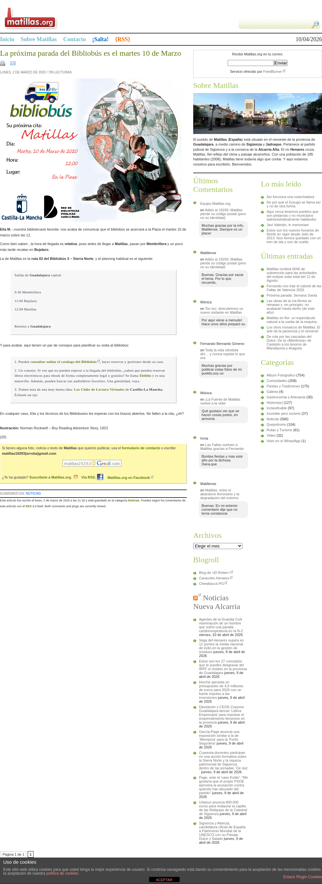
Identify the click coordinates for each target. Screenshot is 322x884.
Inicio (7, 39)
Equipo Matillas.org (215, 203)
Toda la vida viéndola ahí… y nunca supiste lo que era (222, 354)
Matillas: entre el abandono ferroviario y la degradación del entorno (219, 494)
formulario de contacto (141, 448)
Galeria (272, 392)
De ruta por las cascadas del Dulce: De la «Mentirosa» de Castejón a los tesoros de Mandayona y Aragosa (289, 342)
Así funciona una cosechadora (290, 197)
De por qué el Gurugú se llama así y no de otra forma (294, 204)
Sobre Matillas (39, 39)
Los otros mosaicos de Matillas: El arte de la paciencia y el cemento (293, 329)
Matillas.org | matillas (80, 18)
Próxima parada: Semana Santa (292, 295)
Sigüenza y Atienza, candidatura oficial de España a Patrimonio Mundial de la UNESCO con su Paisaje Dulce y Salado (222, 831)
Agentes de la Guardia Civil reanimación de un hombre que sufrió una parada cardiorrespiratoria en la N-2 (221, 625)
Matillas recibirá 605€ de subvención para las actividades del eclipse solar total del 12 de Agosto (292, 274)
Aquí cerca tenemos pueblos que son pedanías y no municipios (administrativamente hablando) (292, 215)
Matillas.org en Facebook (123, 478)
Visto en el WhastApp (283, 441)
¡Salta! (100, 39)
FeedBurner (272, 71)
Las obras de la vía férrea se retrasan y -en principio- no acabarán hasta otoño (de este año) (291, 306)
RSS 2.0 (30, 506)
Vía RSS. (89, 478)
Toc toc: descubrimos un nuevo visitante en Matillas (221, 310)
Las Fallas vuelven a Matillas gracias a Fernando (222, 447)
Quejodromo (276, 424)
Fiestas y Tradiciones (283, 386)
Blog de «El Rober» (214, 573)
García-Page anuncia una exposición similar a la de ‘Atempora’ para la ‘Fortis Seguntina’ (219, 737)
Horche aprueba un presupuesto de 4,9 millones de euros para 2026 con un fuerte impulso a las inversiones (221, 689)
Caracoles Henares (214, 578)
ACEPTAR (164, 880)
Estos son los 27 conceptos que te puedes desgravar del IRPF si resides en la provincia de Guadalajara (223, 667)
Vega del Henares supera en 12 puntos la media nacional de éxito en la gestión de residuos (221, 646)
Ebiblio (145, 375)
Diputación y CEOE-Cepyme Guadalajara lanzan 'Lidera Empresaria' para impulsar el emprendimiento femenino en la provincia (222, 714)
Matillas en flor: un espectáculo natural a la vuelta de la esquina (292, 320)
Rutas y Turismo (279, 430)
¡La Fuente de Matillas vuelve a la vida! (220, 401)
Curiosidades (277, 381)
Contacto (74, 39)
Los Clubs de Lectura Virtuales (99, 389)
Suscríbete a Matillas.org (50, 478)
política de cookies (62, 873)
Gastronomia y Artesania (286, 397)
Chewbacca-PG (211, 583)
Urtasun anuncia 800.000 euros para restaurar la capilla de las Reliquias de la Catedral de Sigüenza (223, 808)
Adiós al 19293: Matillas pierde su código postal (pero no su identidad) (223, 214)
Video (271, 435)
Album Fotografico (281, 375)
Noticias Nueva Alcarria (216, 602)
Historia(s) (275, 402)
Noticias (33, 493)
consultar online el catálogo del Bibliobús (63, 362)
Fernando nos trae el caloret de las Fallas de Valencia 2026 (294, 288)
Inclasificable (277, 408)
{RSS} (122, 39)
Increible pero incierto (283, 413)
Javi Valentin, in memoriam (288, 225)
